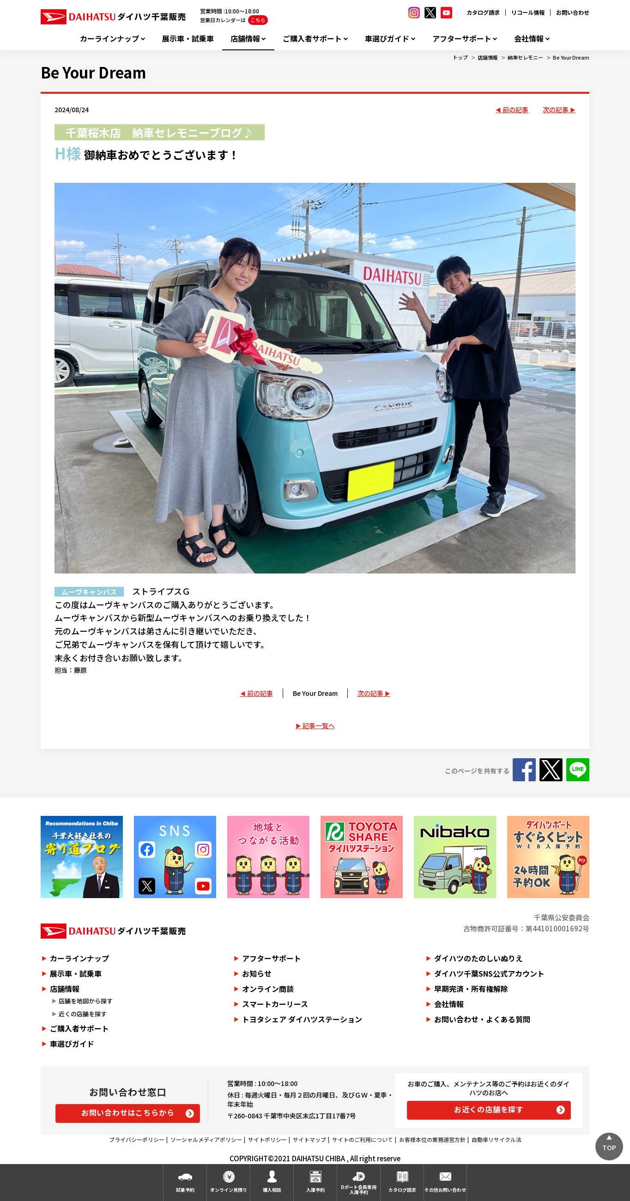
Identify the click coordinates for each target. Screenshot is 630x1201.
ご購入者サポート (312, 38)
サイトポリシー (267, 1139)
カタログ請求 (483, 12)
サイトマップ (309, 1139)
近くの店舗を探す (83, 1013)
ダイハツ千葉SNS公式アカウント (489, 973)
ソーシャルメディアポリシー (206, 1139)
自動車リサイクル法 (496, 1139)
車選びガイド (387, 38)
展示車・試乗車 (188, 38)
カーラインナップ (109, 38)
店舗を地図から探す (86, 1000)
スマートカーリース (275, 1003)
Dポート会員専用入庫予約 (358, 1189)
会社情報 (529, 38)
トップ (460, 57)
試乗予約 (185, 1189)
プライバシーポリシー (136, 1139)
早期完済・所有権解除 (471, 988)
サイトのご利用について (362, 1139)
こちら (258, 20)
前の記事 (515, 109)
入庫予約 (315, 1189)
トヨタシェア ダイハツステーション (302, 1019)
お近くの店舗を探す (489, 1109)
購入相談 (272, 1189)
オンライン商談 (268, 988)
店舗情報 (245, 38)
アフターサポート (461, 38)
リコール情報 (528, 12)
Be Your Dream (571, 57)
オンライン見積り (228, 1189)
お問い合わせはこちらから (128, 1112)
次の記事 (556, 109)
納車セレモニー (525, 57)
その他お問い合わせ (445, 1189)
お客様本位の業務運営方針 (432, 1139)
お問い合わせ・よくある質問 (482, 1019)
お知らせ (257, 973)
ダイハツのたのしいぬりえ (478, 958)
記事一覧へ (319, 725)
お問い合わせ (572, 12)
